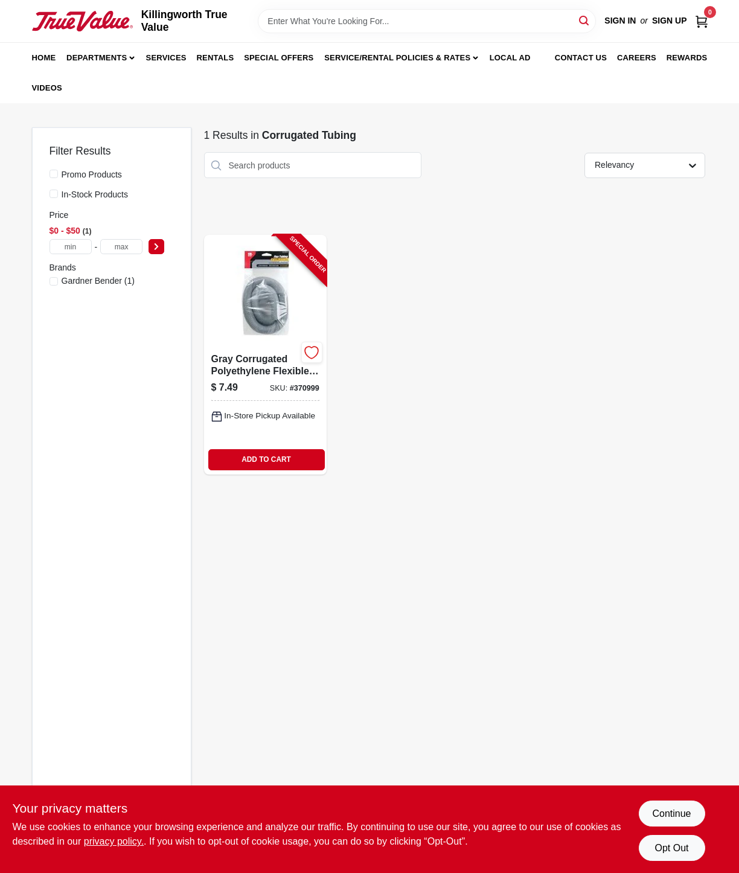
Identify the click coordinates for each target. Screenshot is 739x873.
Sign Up (669, 20)
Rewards (687, 57)
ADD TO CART (266, 459)
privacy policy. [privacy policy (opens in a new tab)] (114, 841)
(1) (98, 281)
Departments (96, 57)
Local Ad (510, 57)
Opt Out (671, 848)
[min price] (71, 246)
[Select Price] (156, 246)
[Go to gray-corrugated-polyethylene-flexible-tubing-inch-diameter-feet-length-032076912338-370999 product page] (265, 354)
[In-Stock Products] (54, 194)
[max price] (121, 246)
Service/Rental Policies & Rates (397, 57)
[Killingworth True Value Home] (82, 21)
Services (166, 57)
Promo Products (92, 174)
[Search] (584, 20)
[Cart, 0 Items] (702, 20)
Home (44, 57)
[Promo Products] (54, 174)
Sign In (620, 20)
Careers (636, 57)
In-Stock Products (95, 194)
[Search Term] (427, 21)
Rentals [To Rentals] (215, 57)
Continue (671, 813)
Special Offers (278, 57)
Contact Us (581, 57)
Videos (47, 87)
